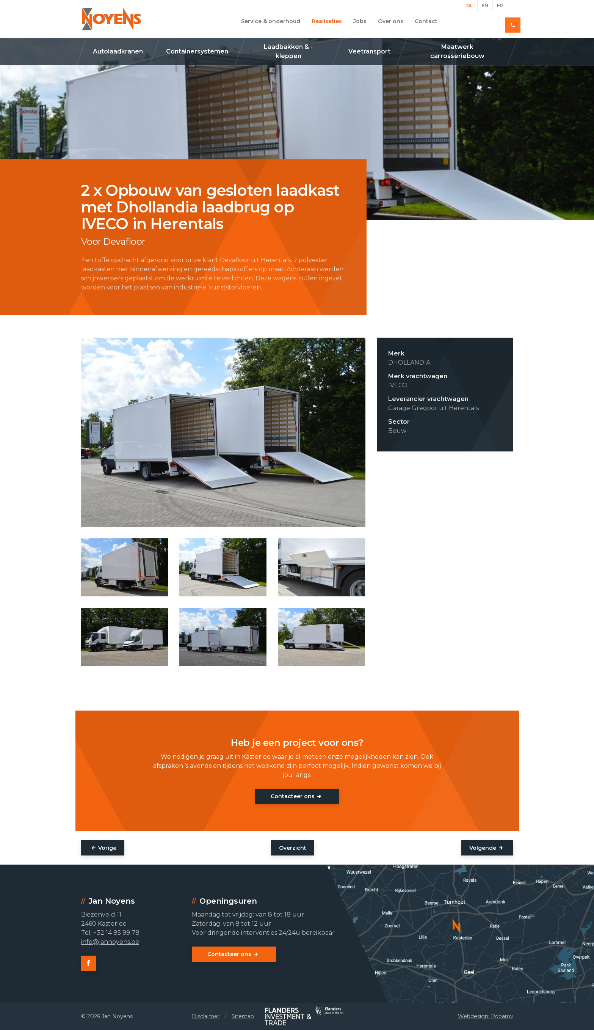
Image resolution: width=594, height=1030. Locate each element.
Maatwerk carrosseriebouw (457, 51)
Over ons (390, 21)
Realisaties (327, 21)
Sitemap (243, 1016)
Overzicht (292, 847)
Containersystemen (197, 51)
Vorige (107, 847)
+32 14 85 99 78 (486, 21)
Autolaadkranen (118, 51)
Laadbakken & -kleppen (288, 51)
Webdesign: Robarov (485, 1016)
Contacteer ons (293, 796)
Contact (426, 21)
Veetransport (369, 51)
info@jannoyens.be (110, 941)
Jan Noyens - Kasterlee (111, 19)
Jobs (360, 21)
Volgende (482, 847)
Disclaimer (205, 1016)
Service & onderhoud (270, 21)
